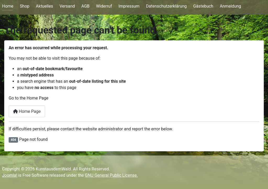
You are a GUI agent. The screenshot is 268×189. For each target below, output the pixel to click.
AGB (85, 6)
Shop (24, 6)
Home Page (27, 111)
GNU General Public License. (111, 175)
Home (7, 6)
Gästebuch (203, 6)
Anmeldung (230, 6)
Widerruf (104, 6)
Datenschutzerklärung (166, 6)
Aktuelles (44, 6)
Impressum (129, 6)
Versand (67, 6)
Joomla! (9, 175)
